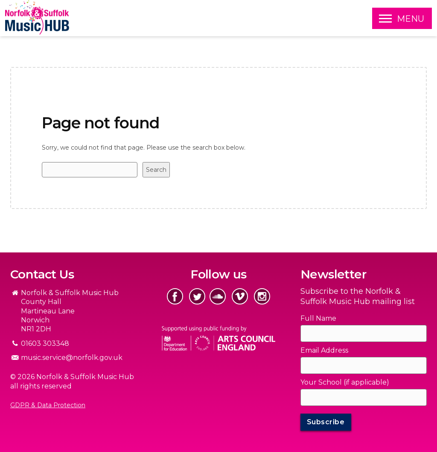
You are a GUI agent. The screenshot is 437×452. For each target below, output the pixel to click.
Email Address (324, 350)
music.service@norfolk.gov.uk (71, 357)
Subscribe (326, 422)
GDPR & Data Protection (47, 405)
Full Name (318, 318)
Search (156, 170)
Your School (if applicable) (344, 382)
